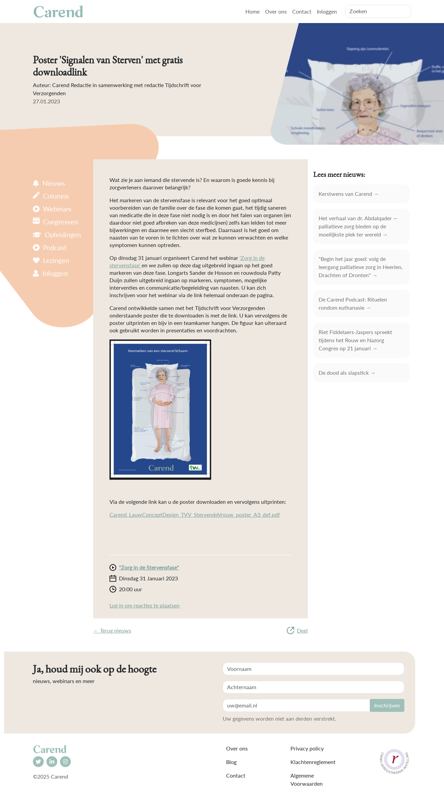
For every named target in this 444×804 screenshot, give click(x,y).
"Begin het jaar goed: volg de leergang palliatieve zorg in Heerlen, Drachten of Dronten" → (361, 266)
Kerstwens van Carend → (349, 193)
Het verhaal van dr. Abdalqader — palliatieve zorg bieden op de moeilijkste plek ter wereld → (358, 226)
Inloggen (327, 11)
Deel (297, 630)
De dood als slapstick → (347, 372)
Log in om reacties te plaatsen (144, 605)
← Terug (112, 630)
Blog (231, 762)
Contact (301, 11)
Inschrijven (387, 705)
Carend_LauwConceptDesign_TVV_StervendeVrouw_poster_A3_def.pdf (194, 514)
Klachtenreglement (313, 762)
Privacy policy (307, 748)
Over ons (276, 11)
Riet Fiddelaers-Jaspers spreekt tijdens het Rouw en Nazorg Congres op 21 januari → (355, 340)
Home (252, 11)
